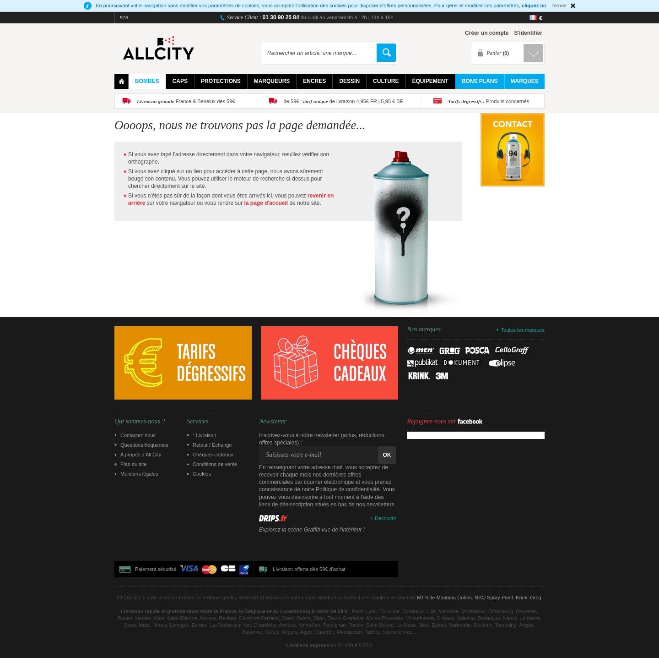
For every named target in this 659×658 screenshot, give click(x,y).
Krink (521, 597)
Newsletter (272, 421)
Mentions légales (139, 474)
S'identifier (528, 33)
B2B (123, 17)
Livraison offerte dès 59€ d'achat (309, 569)
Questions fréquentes (144, 445)
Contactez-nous (138, 435)
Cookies (202, 474)
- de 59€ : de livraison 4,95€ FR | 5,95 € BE (342, 101)
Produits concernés (488, 101)
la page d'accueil (266, 203)
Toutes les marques (523, 330)
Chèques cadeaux (213, 454)
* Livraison (204, 435)
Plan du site (133, 464)
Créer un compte (486, 33)
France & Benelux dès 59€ (186, 101)
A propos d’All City (140, 454)
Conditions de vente (215, 464)
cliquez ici (534, 5)
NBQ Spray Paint (494, 597)
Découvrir (385, 518)
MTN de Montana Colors (444, 597)
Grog (535, 597)
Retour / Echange (212, 445)
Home (121, 81)
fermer (559, 5)
